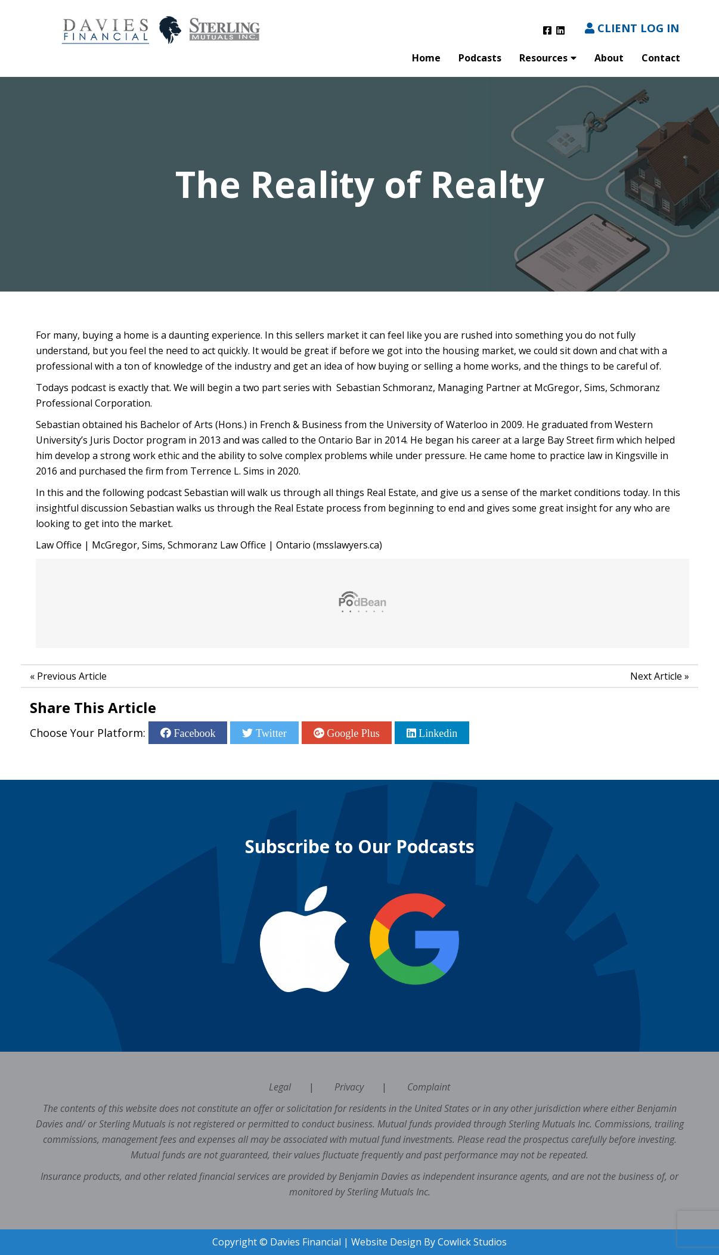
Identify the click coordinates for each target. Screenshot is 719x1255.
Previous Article (72, 676)
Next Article (656, 676)
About (609, 57)
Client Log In (632, 27)
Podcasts (479, 57)
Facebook (193, 732)
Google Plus (352, 732)
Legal (280, 1086)
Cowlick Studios (472, 1241)
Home (426, 57)
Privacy (349, 1086)
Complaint (428, 1086)
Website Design (386, 1241)
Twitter (269, 732)
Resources (543, 57)
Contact (660, 57)
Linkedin (437, 732)
